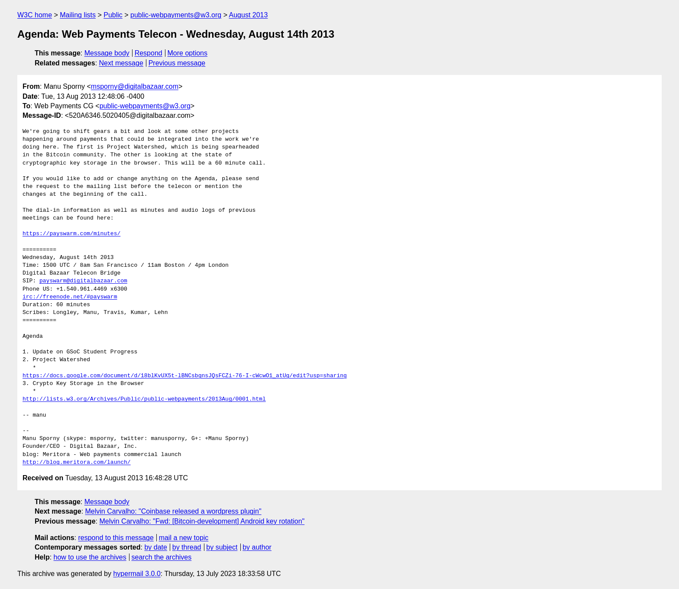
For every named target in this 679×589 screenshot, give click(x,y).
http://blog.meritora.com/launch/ (77, 462)
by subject (221, 547)
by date (155, 547)
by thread (186, 547)
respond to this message (115, 537)
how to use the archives (90, 557)
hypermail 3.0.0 (136, 573)
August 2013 (248, 15)
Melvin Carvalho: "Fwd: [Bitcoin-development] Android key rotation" (201, 521)
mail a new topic (184, 537)
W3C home (34, 15)
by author (257, 547)
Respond (148, 53)
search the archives (162, 557)
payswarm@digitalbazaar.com (83, 281)
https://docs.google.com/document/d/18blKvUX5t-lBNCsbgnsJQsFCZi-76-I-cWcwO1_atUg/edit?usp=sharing (185, 376)
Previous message (177, 63)
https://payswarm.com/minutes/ (71, 234)
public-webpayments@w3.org (175, 15)
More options (188, 53)
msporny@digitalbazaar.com (134, 86)
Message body (106, 53)
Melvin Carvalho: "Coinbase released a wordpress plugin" (173, 511)
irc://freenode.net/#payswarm (70, 297)
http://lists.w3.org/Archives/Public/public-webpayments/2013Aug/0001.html (144, 399)
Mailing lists (78, 15)
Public (113, 15)
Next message (121, 63)
